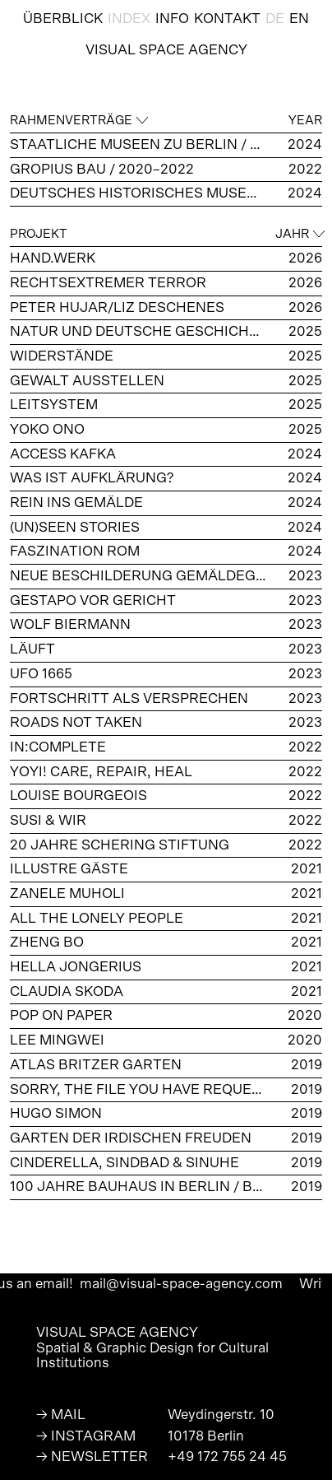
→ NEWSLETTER (92, 1457)
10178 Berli (202, 1436)
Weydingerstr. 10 (221, 1415)
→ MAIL (60, 1415)
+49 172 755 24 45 (227, 1457)
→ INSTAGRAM (86, 1436)
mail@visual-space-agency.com (203, 1284)
